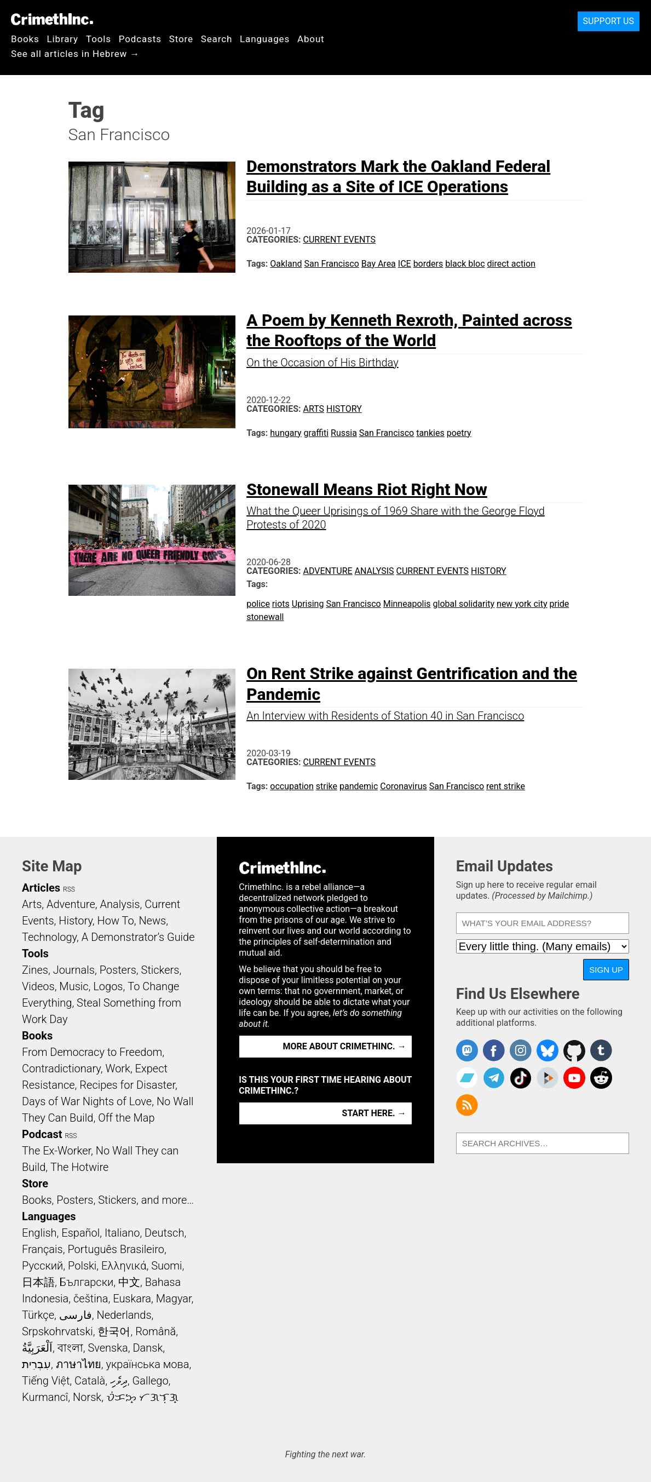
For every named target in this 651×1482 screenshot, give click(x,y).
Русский (42, 1265)
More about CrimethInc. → (344, 1046)
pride (559, 604)
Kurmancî (45, 1397)
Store (181, 38)
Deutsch (164, 1232)
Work (118, 1068)
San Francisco (331, 264)
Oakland (286, 264)
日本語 (38, 1282)
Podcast (42, 1134)
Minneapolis (407, 604)
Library (62, 38)
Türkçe (38, 1315)
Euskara (132, 1298)
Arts (314, 409)
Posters (118, 969)
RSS (69, 889)
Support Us (608, 21)
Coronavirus (403, 786)
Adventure (328, 571)
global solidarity (464, 604)
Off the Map (126, 1117)
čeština (90, 1298)
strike (326, 786)
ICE (404, 264)
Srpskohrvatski (57, 1331)
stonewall (265, 617)
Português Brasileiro (115, 1249)
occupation (291, 786)
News (152, 920)
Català (89, 1380)
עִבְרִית (36, 1364)
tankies (430, 433)
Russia (344, 433)
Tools (98, 38)
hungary (285, 433)
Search (216, 38)
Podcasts (140, 38)
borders (428, 264)
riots (281, 604)
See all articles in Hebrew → (75, 53)
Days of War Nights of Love (87, 1101)
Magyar (174, 1298)
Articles (41, 887)
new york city (522, 604)
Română (155, 1331)
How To (115, 920)
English (39, 1232)
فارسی (75, 1315)
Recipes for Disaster (127, 1085)
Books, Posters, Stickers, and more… (108, 1200)
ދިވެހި (119, 1380)
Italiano (122, 1232)
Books (25, 38)
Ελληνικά (123, 1265)
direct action (511, 264)
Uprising (308, 604)
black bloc (465, 264)
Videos (38, 986)
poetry (459, 433)
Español (80, 1232)
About (311, 38)
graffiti (316, 433)
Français (42, 1249)
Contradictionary (61, 1068)
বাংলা (70, 1347)
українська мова (147, 1364)
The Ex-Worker (56, 1150)
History (344, 409)
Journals (74, 969)
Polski (82, 1265)
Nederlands (123, 1315)
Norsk (87, 1397)
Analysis (374, 571)
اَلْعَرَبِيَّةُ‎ (37, 1347)
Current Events (339, 239)
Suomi (166, 1265)
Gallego (150, 1380)
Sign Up (606, 969)
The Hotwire (79, 1167)
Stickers (160, 969)
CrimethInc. (52, 19)
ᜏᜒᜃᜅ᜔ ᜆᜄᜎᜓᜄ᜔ (142, 1397)
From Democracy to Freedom (92, 1052)
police (258, 604)
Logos (108, 986)
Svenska (108, 1347)
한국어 (113, 1331)
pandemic (358, 786)
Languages (265, 38)
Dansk (147, 1347)
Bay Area (378, 264)
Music (73, 986)
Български (87, 1282)
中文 (129, 1282)
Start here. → (374, 1113)
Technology (49, 937)
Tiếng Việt (46, 1380)
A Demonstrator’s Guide (138, 937)
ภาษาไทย (78, 1364)
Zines (35, 969)
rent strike (505, 786)
